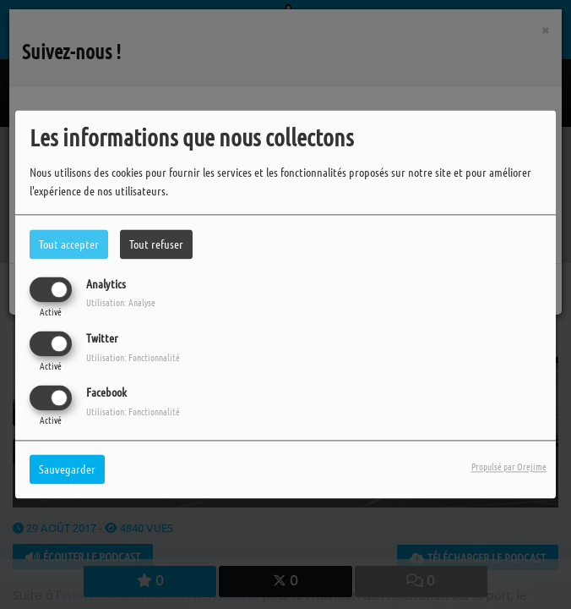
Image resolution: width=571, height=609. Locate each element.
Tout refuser (156, 243)
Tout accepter (69, 243)
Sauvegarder (67, 469)
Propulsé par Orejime (509, 467)
